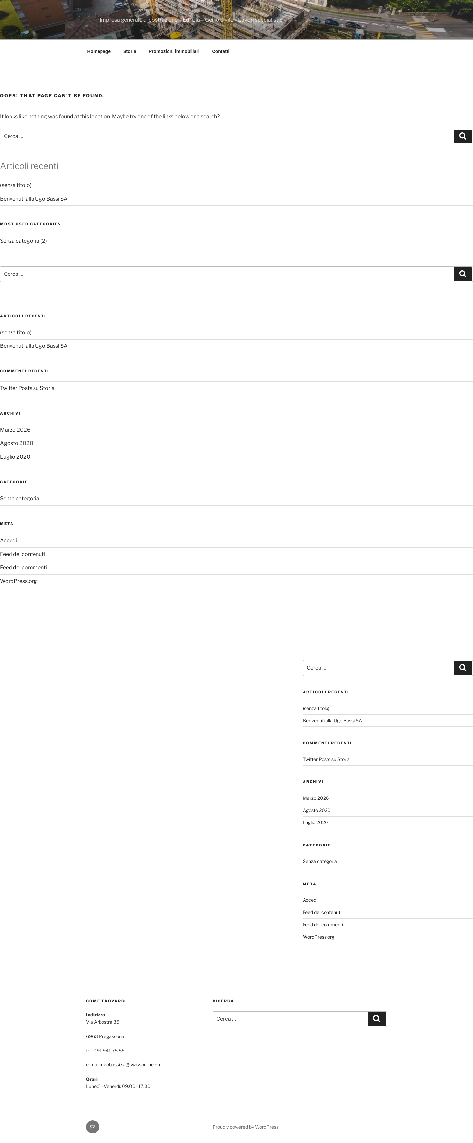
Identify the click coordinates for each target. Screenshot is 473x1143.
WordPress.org (18, 581)
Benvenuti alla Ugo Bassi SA (34, 199)
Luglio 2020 (15, 457)
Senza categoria (19, 241)
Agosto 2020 (16, 443)
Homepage (99, 51)
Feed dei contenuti (22, 554)
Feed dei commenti (23, 567)
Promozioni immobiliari (174, 51)
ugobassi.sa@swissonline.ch (130, 1064)
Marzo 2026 (15, 430)
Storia (129, 51)
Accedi (8, 540)
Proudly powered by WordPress (246, 1127)
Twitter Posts (16, 388)
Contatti (221, 51)
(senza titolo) (16, 185)
